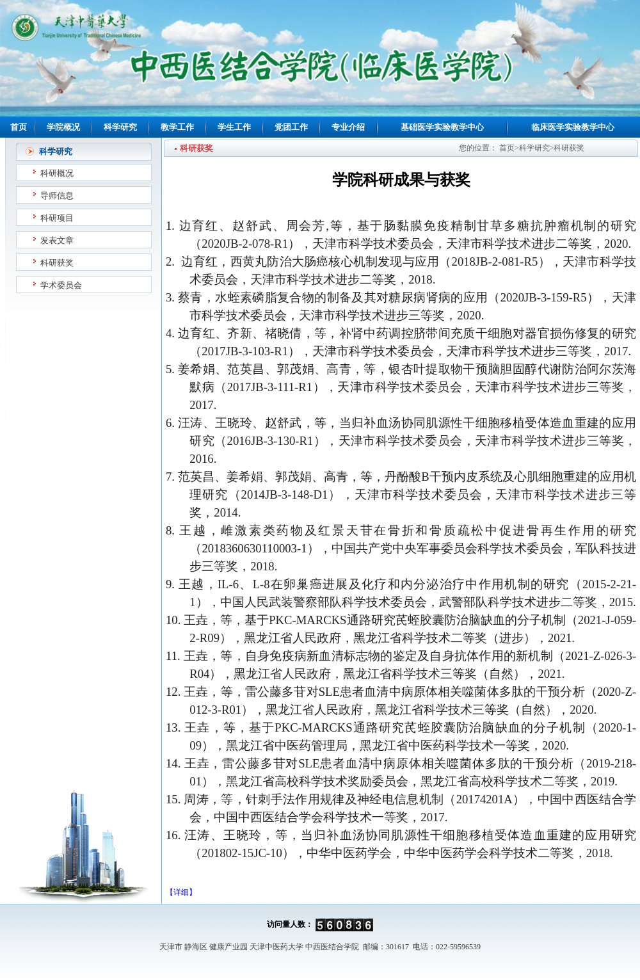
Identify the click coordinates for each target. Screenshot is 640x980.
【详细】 (181, 892)
